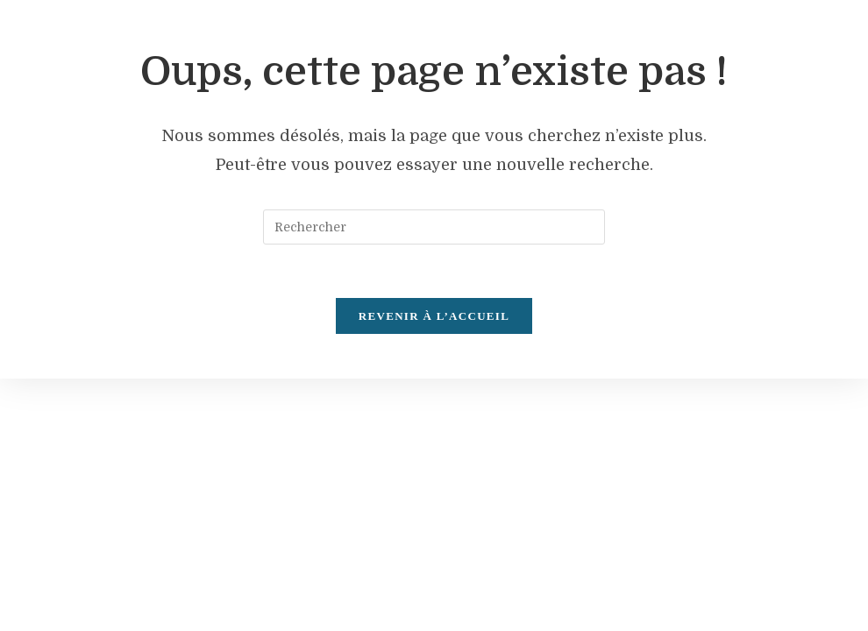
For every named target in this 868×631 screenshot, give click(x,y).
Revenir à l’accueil (434, 316)
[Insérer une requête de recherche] (434, 227)
